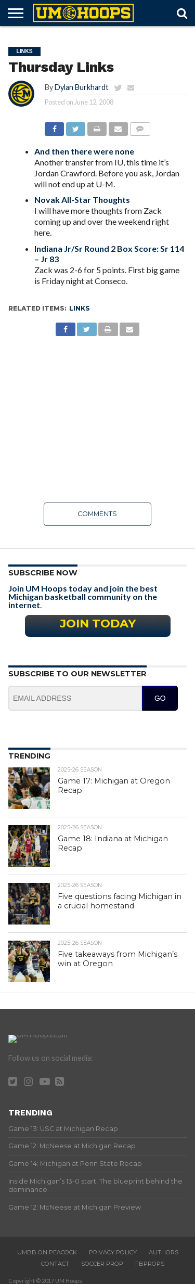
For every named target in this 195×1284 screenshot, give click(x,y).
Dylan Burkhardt (82, 87)
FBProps (149, 1258)
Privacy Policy (113, 1246)
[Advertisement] (97, 419)
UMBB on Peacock (47, 1246)
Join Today (98, 623)
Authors (163, 1246)
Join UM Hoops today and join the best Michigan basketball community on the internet (83, 596)
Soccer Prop (102, 1258)
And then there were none (84, 151)
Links (79, 308)
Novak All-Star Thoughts (82, 199)
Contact (55, 1258)
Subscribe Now (42, 572)
